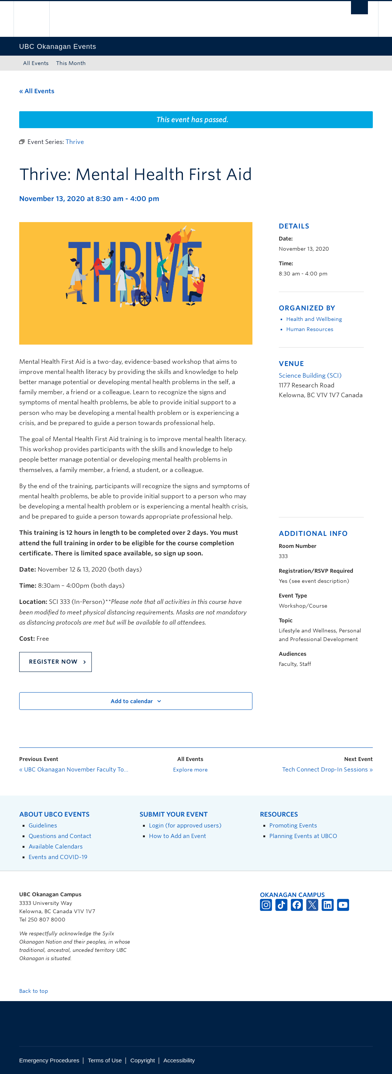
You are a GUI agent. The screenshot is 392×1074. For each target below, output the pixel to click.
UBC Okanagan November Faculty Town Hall (75, 769)
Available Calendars (56, 846)
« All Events (37, 91)
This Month (71, 63)
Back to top (37, 991)
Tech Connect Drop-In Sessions (327, 769)
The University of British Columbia (37, 19)
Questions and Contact (60, 836)
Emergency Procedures (49, 1060)
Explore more (190, 770)
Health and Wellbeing (314, 319)
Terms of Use (105, 1060)
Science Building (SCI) (310, 375)
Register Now (53, 661)
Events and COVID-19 (58, 857)
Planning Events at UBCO (303, 836)
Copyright (142, 1060)
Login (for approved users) (185, 825)
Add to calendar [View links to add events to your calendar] (132, 701)
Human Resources (309, 329)
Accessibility (179, 1060)
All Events (36, 63)
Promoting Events (293, 825)
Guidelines (43, 825)
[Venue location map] (318, 462)
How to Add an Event (177, 836)
